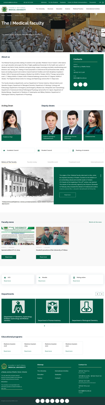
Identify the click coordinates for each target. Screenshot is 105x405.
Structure (50, 9)
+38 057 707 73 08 (79, 72)
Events (3, 247)
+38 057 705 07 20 (95, 376)
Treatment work (74, 162)
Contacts (57, 378)
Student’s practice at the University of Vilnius (51, 250)
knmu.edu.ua (4, 381)
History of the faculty (9, 162)
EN (103, 2)
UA (100, 2)
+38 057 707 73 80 (27, 2)
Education (59, 9)
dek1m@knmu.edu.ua (79, 78)
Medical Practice (78, 9)
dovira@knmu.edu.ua (85, 391)
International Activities (93, 9)
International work (97, 162)
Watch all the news (96, 222)
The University (40, 9)
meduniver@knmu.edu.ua (9, 2)
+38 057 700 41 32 (84, 386)
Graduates (63, 2)
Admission (44, 2)
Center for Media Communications (77, 2)
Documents (93, 2)
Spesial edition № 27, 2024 (10, 250)
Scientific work (53, 162)
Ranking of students (87, 150)
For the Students (53, 2)
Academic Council (18, 150)
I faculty (39, 247)
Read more (10, 42)
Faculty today (32, 162)
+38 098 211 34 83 (84, 376)
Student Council (52, 150)
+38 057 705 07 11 (84, 371)
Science (67, 9)
